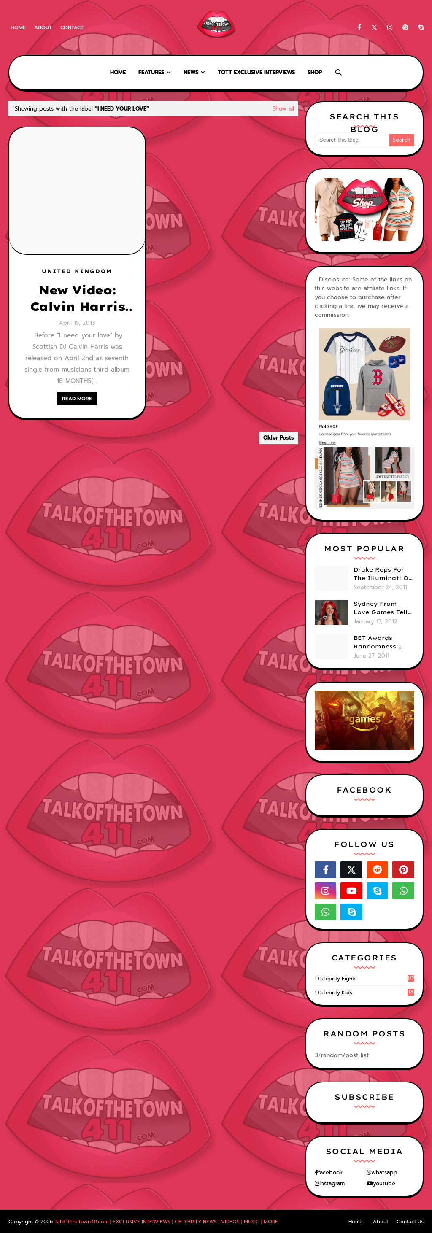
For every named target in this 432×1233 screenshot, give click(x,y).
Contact (72, 27)
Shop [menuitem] (315, 72)
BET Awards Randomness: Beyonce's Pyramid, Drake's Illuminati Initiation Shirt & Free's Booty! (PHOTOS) (382, 642)
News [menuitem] (191, 72)
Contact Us (410, 1221)
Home (18, 27)
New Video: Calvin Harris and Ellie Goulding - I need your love (77, 299)
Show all (283, 109)
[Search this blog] (352, 140)
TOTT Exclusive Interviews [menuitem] (256, 72)
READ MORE (77, 398)
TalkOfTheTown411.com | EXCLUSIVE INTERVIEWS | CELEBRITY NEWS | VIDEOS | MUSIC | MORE (166, 1221)
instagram (332, 1183)
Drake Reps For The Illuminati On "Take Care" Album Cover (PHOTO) (383, 574)
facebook (330, 1172)
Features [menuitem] (151, 72)
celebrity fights (366, 978)
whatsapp (384, 1172)
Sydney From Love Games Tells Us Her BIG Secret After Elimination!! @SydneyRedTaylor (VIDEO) (384, 608)
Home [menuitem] (118, 72)
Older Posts (278, 438)
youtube (384, 1183)
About (43, 27)
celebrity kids (366, 992)
